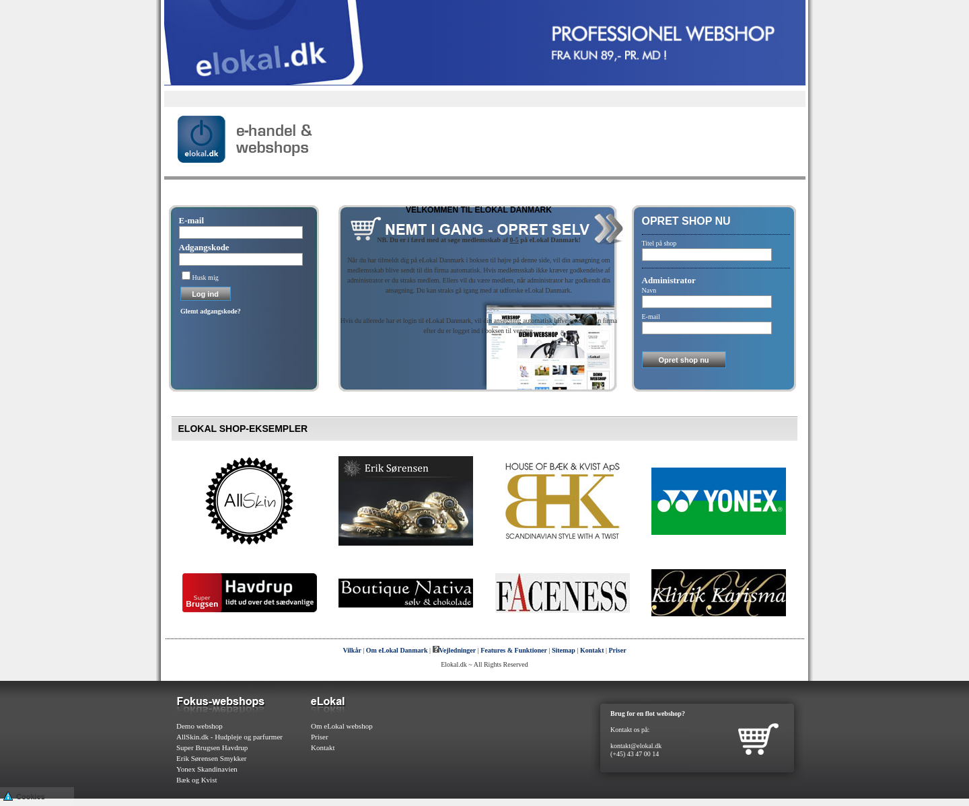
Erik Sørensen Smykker (211, 758)
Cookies (24, 796)
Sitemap (563, 650)
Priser (617, 650)
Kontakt (592, 650)
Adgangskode (204, 247)
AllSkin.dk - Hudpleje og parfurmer (229, 737)
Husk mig (205, 277)
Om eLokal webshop (342, 726)
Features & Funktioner (513, 650)
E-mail (192, 220)
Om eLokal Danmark (397, 650)
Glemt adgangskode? (210, 311)
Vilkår (352, 650)
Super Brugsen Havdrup (212, 747)
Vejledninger (454, 650)
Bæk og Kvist (196, 780)
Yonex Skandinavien (207, 769)
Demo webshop (199, 726)
